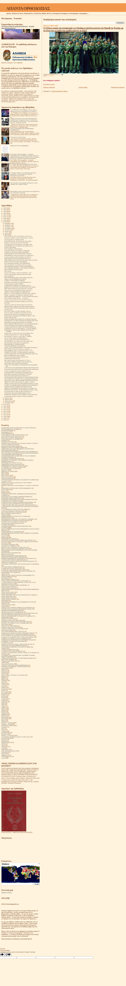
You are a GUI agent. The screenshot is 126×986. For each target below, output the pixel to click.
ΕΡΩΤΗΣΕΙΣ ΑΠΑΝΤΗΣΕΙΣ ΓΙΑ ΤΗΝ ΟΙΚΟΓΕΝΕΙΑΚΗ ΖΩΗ (18, 499)
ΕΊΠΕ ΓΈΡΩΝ (5, 489)
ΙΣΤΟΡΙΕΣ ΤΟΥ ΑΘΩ (7, 524)
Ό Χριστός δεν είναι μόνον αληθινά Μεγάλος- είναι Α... (18, 393)
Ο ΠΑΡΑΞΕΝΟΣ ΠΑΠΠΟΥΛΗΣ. (12, 358)
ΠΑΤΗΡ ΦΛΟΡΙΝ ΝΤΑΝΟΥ (8, 599)
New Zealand (5, 718)
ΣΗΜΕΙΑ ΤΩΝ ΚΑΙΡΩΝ (7, 619)
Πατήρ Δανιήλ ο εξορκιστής (9, 588)
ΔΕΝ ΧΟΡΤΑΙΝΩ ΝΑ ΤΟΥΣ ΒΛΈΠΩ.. (13, 269)
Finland (3, 697)
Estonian (3, 696)
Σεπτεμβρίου (8, 228)
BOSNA (3, 678)
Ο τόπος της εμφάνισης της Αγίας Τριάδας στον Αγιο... (18, 371)
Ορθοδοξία (4, 578)
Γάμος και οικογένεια (7, 478)
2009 (4, 418)
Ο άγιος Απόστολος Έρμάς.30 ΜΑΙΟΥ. (14, 284)
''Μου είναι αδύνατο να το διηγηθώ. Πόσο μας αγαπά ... (18, 265)
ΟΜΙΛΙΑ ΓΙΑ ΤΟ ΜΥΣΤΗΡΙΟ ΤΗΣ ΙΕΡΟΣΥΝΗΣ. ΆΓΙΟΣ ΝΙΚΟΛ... (20, 287)
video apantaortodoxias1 (8, 751)
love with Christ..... (9, 309)
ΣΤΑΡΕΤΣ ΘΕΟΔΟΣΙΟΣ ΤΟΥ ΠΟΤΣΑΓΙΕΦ (13, 628)
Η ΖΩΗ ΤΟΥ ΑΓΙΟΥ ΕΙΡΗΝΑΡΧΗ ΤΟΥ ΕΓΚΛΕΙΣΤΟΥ (16, 503)
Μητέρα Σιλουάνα (6, 554)
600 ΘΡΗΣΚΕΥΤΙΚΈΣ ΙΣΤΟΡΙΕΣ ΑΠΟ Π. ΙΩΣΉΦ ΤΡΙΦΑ (17, 427)
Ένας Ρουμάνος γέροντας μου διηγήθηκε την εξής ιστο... (18, 314)
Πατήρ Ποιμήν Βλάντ (7, 596)
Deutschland (4, 689)
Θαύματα (3, 515)
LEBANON (4, 714)
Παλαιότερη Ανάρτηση (118, 87)
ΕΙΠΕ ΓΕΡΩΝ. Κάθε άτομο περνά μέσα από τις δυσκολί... (18, 288)
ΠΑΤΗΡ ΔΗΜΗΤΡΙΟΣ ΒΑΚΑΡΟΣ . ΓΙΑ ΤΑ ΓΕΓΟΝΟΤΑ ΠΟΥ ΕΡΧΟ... (21, 296)
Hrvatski (3, 700)
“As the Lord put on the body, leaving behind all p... (17, 339)
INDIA (3, 703)
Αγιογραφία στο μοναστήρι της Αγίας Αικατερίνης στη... (18, 282)
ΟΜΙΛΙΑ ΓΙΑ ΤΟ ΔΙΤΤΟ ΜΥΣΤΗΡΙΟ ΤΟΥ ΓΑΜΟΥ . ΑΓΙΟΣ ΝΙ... (19, 382)
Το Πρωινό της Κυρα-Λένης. (18, 137)
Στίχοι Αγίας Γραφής (7, 630)
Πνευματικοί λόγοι (6, 604)
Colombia (4, 685)
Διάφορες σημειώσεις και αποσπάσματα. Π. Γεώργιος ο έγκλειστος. (20, 485)
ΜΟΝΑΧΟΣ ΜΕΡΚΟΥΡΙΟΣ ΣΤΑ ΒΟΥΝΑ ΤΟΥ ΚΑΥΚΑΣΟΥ (17, 558)
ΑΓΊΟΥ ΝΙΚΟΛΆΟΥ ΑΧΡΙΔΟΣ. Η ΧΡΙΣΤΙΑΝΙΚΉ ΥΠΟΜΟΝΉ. (19, 268)
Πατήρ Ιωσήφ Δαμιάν (7, 593)
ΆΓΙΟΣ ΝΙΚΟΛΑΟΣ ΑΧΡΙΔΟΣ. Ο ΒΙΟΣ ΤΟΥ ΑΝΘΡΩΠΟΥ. (18, 266)
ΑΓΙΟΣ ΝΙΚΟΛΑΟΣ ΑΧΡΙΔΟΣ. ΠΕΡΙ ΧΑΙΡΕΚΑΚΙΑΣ (17, 263)
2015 (4, 408)
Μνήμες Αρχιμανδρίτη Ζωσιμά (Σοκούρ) (12, 555)
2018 (4, 221)
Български (4, 752)
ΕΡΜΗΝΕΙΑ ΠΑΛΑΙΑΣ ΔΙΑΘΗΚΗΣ (10, 498)
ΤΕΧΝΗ (3, 648)
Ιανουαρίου (8, 402)
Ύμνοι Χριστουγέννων (7, 663)
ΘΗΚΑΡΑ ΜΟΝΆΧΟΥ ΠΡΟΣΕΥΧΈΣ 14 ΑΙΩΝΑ (14, 516)
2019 (4, 220)
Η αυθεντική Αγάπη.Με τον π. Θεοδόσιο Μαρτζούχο (17, 334)
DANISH (3, 687)
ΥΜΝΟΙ (3, 662)
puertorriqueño (5, 732)
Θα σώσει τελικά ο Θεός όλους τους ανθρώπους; (16, 342)
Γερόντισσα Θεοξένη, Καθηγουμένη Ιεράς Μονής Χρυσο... (19, 372)
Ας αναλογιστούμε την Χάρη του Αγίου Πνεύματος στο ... (18, 391)
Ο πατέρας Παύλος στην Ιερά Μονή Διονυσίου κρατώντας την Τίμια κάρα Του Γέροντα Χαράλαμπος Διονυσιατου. (23, 174)
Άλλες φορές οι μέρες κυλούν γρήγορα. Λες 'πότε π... (17, 360)
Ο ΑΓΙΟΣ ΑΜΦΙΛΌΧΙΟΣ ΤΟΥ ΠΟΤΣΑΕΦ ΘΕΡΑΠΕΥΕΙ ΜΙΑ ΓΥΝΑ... (21, 353)
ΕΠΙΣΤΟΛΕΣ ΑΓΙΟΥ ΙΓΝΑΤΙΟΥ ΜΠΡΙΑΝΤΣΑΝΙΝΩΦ (15, 496)
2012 (4, 413)
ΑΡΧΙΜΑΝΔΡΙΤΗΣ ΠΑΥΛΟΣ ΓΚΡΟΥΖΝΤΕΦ (13, 465)
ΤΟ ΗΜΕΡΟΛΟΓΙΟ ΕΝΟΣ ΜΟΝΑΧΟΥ (12, 651)
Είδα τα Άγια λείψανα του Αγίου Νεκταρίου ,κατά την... (17, 311)
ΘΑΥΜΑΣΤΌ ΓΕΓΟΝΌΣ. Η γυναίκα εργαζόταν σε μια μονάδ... (19, 352)
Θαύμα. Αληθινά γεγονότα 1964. (10, 513)
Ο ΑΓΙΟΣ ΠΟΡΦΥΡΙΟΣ (10, 247)
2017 (4, 404)
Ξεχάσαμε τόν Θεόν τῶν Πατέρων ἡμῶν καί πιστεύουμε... (18, 304)
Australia (3, 672)
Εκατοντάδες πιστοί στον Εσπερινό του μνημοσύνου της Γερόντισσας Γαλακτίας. (24, 192)
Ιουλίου (7, 231)
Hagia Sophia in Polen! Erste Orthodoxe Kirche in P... (17, 258)
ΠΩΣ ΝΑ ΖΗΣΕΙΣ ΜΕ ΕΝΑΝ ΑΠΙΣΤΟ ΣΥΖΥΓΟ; (14, 614)
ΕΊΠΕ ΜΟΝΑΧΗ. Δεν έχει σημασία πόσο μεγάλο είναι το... (19, 246)
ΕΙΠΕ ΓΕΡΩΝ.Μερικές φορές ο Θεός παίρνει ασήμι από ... (19, 277)
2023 (4, 213)
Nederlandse (5, 717)
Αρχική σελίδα (83, 87)
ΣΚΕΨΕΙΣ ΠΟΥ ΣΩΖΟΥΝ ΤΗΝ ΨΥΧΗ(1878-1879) (15, 621)
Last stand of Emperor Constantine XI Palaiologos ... (17, 250)
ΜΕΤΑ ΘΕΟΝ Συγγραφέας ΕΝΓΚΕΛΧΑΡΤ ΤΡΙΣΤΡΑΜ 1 (18, 322)
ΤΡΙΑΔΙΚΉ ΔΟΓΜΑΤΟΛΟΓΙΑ (9, 661)
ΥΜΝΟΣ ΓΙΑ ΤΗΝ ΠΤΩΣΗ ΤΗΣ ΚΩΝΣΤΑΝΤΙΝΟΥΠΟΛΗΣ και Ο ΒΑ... (21, 383)
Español (3, 694)
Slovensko (4, 739)
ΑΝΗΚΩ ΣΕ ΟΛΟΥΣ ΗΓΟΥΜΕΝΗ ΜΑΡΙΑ (12, 447)
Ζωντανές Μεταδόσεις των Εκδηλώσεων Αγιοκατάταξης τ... (19, 325)
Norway (3, 721)
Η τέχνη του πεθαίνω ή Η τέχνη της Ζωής (12, 510)
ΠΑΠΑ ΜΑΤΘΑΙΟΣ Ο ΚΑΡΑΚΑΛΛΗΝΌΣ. (14, 344)
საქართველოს (5, 756)
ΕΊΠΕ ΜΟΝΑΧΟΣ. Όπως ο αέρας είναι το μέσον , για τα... (18, 350)
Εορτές (3, 491)
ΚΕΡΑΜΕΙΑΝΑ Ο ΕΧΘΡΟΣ (8, 538)
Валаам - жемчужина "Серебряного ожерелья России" (18, 295)
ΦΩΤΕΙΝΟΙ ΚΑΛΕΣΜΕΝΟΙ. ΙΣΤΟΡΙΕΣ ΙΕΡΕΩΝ (14, 666)
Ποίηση (3, 606)
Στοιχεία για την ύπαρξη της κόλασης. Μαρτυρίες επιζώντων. (18, 633)
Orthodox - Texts (6, 724)
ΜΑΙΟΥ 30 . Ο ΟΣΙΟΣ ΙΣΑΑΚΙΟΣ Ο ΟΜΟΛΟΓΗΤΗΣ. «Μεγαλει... (20, 293)
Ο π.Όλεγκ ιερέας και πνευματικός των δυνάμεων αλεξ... (18, 244)
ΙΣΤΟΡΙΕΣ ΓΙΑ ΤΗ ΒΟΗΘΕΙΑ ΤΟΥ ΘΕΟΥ (12, 522)
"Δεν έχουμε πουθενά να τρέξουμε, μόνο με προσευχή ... (18, 361)
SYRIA (3, 744)
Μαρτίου (7, 399)
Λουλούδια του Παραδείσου (9, 545)
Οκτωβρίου (8, 226)
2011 (4, 414)
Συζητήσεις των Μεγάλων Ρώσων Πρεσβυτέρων (14, 638)
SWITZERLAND (5, 742)
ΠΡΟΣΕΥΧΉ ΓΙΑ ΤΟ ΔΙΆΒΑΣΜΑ (19, 145)
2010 (4, 416)
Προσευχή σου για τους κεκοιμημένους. (12, 611)
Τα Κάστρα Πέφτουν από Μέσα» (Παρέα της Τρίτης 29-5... (19, 301)
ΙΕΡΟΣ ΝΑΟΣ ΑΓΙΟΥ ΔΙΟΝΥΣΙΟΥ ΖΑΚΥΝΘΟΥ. (16, 363)
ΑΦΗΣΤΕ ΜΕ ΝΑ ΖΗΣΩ (10, 317)
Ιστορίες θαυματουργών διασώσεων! (11, 523)
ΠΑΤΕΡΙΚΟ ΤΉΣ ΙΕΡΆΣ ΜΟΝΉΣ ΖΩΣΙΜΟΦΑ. (14, 585)
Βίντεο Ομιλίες (5, 475)
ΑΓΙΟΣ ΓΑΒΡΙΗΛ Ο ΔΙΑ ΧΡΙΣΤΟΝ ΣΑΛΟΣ (13, 435)
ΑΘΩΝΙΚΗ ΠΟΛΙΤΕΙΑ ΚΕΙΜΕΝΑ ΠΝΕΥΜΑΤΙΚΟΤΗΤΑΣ (18, 386)
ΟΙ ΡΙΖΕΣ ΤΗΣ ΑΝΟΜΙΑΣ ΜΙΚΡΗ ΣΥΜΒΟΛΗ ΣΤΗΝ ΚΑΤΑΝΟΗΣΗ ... (21, 385)
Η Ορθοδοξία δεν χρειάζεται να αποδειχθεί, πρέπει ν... (18, 285)
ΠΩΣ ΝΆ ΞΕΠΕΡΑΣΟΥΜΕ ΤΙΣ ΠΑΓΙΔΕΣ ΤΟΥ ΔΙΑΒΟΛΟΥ (17, 616)
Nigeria (3, 720)
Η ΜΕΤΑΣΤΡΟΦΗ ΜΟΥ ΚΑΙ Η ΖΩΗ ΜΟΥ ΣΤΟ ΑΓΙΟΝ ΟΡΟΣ (18, 505)
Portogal (3, 731)
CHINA (3, 683)
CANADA (4, 680)
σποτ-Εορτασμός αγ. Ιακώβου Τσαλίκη (14, 239)
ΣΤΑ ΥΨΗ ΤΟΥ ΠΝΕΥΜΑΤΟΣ (9, 626)
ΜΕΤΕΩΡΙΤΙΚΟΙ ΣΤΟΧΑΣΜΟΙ (9, 553)
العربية (3, 758)
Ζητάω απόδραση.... (9, 276)
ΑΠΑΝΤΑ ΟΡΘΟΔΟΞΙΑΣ (28, 8)
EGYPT (3, 690)
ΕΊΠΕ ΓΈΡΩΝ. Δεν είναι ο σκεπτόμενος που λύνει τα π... (18, 236)
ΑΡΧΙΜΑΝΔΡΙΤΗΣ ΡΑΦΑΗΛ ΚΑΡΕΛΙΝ (12, 467)
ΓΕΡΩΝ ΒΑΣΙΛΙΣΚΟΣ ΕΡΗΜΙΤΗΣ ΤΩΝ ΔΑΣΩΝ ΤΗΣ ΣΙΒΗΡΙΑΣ (19, 479)
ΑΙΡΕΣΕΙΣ (4, 440)
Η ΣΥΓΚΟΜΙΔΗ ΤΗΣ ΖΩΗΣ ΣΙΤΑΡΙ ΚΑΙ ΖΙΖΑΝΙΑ (14, 509)
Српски (3, 753)
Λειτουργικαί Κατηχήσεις (8, 544)
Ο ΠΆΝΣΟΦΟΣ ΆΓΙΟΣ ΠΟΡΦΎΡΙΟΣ (11, 568)
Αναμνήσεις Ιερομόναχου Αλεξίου (10, 446)
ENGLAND (4, 693)
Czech (3, 686)
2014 (4, 409)
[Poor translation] (7, 954)
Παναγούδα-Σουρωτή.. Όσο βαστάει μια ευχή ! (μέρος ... (18, 241)
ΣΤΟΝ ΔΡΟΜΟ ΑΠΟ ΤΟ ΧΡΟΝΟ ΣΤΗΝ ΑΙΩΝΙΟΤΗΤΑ (16, 634)
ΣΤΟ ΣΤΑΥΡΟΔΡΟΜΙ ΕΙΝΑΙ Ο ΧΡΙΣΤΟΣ (12, 631)
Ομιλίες (3, 574)
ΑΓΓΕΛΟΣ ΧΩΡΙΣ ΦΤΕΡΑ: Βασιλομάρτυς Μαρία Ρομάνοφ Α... (20, 308)
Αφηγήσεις (4, 470)
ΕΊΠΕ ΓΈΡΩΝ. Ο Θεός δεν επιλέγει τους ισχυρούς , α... (18, 349)
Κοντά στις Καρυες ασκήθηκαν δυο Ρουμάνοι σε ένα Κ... (18, 312)
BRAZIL (3, 679)
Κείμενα (3, 536)
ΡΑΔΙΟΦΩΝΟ (5, 617)
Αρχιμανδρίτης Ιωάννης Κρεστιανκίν (11, 464)
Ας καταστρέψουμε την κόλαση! (10, 468)
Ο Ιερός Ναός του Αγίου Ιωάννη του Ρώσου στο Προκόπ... (19, 396)
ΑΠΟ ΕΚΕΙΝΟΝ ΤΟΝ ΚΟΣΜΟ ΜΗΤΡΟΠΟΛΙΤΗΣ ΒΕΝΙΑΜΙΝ (18, 451)
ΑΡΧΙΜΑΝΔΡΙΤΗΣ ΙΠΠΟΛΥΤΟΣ (10, 463)
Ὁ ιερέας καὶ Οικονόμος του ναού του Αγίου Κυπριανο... (18, 299)
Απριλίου (7, 398)
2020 (4, 218)
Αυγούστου (8, 229)
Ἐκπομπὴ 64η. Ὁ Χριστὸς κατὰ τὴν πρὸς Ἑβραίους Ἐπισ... (19, 333)
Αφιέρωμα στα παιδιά (7, 471)
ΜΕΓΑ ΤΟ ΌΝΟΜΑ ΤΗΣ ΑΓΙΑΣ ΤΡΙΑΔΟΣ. (14, 355)
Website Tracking (6, 893)
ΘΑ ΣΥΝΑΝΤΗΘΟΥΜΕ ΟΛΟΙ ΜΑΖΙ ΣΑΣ (12, 512)
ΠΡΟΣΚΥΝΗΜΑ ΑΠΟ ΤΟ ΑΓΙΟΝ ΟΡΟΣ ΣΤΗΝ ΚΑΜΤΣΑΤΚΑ (18, 613)
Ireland (3, 706)
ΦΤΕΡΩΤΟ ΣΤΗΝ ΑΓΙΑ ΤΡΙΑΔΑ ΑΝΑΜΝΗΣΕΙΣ (14, 665)
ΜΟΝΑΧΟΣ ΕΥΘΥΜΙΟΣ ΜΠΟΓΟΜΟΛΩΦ (13, 557)
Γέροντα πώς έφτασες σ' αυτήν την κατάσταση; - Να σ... (18, 272)
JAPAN (3, 710)
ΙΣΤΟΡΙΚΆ (4, 527)
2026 (4, 208)
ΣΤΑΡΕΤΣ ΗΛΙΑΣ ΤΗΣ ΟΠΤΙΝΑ (10, 627)
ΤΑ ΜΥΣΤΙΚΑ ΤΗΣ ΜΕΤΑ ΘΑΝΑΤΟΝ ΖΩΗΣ (13, 645)
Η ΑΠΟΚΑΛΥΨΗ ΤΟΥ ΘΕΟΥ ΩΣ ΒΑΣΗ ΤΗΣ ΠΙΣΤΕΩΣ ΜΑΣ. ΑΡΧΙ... (21, 320)
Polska (3, 729)
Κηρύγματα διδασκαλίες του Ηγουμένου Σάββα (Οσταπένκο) (18, 541)
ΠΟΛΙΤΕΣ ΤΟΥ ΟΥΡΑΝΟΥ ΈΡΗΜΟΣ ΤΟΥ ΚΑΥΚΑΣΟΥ (16, 607)
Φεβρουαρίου (8, 401)
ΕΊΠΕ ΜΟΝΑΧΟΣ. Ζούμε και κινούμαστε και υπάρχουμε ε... (19, 255)
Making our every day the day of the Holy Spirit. (16, 242)
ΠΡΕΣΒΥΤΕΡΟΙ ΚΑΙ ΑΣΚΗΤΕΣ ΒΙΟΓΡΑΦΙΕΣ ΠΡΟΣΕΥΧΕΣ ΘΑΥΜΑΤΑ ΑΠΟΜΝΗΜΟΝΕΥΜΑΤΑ (18, 609)
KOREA (3, 713)
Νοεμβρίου (8, 225)
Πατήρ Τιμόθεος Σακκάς (8, 597)
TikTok (3, 745)
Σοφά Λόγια (4, 624)
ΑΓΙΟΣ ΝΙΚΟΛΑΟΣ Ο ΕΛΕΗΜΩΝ (10, 439)
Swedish (3, 741)
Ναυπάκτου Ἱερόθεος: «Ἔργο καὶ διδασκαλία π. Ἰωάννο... (19, 238)
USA (2, 748)
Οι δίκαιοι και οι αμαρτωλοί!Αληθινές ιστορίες (13, 569)
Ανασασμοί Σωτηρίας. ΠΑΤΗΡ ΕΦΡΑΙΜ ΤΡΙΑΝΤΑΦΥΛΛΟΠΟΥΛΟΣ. (21, 380)
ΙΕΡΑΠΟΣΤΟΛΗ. (6, 517)
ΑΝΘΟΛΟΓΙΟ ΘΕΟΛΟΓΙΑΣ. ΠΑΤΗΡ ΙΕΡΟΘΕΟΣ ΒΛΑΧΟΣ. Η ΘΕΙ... (21, 390)
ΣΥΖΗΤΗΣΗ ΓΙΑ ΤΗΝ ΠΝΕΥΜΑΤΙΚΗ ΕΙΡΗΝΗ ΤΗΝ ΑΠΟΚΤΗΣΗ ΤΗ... (21, 367)
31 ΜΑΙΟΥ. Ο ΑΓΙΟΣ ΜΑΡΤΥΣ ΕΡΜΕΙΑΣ (14, 280)
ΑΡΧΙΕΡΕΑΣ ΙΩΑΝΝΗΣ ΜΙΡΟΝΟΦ (11, 458)
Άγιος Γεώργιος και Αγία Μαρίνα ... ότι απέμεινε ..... (17, 298)
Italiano (3, 708)
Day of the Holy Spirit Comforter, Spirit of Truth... (16, 357)
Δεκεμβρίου (8, 223)
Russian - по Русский (7, 735)
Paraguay (4, 727)
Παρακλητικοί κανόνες (7, 583)
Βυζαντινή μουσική (6, 477)
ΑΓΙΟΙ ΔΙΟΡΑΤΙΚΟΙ (6, 433)
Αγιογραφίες (4, 432)
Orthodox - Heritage (7, 722)
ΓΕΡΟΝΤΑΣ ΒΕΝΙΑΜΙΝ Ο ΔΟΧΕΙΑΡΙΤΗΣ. (14, 346)
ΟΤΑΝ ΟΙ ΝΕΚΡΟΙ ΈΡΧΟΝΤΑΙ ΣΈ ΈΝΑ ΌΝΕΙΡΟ (15, 581)
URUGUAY (4, 746)
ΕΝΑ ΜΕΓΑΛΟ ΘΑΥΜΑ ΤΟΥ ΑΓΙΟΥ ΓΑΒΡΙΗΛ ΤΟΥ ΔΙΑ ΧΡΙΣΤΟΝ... (21, 394)
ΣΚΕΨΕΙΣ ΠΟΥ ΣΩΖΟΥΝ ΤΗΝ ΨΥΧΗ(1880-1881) (15, 623)
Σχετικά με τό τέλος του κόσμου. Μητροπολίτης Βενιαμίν (17, 644)
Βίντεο (3, 474)
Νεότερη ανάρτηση (49, 87)
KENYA (3, 711)
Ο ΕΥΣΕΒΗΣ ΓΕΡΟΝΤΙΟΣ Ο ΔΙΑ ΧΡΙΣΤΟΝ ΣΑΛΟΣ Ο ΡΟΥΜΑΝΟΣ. (20, 564)
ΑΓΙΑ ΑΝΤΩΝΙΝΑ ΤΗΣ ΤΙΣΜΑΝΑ (10, 429)
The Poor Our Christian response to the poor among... (18, 274)
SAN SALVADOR (6, 738)
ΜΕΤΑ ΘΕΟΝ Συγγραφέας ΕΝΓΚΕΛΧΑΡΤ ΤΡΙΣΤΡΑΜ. (18, 374)
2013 (4, 411)
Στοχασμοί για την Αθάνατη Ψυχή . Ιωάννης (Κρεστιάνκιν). (17, 637)
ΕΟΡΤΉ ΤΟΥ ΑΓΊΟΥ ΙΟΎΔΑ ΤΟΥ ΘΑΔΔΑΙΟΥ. (15, 261)
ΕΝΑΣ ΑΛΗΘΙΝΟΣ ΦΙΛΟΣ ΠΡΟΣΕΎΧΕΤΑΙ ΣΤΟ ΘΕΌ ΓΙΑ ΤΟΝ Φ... (21, 260)
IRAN (2, 704)
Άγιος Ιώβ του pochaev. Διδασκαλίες (11, 437)
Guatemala (4, 699)
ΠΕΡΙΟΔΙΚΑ (4, 600)
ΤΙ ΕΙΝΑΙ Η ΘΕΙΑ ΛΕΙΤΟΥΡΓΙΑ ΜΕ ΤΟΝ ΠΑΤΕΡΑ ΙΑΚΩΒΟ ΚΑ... (20, 327)
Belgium (3, 676)
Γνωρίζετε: (4, 481)
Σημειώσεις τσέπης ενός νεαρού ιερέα (12, 620)
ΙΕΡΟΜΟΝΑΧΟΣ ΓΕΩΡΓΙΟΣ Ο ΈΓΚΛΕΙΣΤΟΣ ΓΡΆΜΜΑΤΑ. (17, 519)
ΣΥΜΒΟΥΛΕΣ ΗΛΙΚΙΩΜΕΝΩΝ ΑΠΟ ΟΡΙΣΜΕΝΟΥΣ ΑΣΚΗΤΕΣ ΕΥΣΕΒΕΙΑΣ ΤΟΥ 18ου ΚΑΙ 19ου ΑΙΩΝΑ (18, 640)
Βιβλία (3, 472)
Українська (4, 755)
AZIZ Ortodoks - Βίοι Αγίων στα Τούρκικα (12, 675)
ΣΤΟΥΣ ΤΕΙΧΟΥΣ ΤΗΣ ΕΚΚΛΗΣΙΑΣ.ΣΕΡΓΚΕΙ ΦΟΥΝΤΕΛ (17, 635)
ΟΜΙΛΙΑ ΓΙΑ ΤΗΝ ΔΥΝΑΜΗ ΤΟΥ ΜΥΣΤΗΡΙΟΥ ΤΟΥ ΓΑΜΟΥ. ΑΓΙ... (20, 388)
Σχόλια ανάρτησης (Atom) (59, 91)
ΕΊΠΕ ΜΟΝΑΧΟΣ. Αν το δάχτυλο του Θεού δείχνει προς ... (19, 341)
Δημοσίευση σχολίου (49, 84)
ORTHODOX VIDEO (7, 725)
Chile (2, 682)
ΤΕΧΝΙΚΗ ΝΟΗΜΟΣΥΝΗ (8, 649)
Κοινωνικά (4, 543)
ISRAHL (3, 707)
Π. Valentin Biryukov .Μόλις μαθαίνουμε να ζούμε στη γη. (17, 582)
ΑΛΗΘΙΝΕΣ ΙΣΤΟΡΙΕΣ (7, 442)
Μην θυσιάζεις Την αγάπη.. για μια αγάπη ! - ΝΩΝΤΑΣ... (18, 336)
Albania (3, 669)
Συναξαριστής (5, 642)
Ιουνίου (7, 233)
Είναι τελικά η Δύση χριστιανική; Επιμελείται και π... (17, 375)
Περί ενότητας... (8, 271)
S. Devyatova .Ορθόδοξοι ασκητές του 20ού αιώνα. (15, 737)
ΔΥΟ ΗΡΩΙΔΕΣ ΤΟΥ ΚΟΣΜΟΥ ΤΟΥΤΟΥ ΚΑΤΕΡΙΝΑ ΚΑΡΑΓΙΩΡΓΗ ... (21, 379)
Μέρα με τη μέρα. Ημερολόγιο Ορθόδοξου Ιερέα (14, 548)
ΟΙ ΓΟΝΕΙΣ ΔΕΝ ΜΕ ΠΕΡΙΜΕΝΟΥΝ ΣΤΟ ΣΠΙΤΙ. (23, 164)
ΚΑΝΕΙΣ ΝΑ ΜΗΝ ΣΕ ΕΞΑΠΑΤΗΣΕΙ (11, 531)
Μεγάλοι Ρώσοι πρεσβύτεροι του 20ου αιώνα (14, 547)
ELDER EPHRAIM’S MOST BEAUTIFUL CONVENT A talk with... (20, 319)
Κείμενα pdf (4, 537)
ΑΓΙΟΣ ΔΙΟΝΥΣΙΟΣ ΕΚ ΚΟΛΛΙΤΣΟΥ (11, 436)
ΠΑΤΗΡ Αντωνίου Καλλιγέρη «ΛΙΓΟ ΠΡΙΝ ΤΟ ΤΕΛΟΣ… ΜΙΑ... (20, 316)
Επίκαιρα (3, 492)
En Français (4, 692)
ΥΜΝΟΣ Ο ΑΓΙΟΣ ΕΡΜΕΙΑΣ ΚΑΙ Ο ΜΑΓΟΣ (15, 279)
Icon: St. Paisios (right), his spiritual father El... (16, 338)
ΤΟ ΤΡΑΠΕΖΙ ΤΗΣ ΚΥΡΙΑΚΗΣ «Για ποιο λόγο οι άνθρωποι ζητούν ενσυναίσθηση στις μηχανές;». (23, 110)
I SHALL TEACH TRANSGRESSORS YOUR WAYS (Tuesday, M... (21, 347)
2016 (4, 406)
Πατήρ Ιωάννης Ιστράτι (7, 592)
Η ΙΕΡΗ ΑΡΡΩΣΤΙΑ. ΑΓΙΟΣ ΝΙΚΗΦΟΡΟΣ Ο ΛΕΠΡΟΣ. (18, 253)
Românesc (4, 734)
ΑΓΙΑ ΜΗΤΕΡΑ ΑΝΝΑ (7, 430)
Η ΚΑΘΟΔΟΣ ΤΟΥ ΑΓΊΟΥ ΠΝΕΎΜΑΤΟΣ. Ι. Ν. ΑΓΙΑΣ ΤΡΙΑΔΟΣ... (20, 328)
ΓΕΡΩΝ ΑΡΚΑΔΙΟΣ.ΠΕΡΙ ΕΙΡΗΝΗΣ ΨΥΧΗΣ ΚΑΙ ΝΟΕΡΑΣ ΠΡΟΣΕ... (21, 377)
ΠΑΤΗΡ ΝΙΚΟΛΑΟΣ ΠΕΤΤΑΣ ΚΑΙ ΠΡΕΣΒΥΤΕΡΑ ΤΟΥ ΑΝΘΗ (18, 595)
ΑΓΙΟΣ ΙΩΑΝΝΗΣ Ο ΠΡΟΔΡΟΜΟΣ (13, 249)
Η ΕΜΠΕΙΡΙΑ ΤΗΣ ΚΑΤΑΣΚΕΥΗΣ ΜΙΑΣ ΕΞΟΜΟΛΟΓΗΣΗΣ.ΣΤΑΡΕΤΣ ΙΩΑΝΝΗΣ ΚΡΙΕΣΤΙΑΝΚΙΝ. (17, 501)
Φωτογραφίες (50, 75)
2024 (4, 211)
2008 (4, 420)
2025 (4, 209)
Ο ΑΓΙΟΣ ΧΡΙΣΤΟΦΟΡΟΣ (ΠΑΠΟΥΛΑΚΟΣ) (13, 560)
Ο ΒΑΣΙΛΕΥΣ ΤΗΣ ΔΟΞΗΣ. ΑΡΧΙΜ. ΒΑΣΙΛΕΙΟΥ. (16, 252)
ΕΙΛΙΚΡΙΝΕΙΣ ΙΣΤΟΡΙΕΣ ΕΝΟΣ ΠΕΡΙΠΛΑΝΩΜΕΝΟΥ (16, 488)
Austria (3, 673)
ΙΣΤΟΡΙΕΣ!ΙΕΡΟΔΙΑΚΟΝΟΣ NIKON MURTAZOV (15, 526)
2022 (4, 215)
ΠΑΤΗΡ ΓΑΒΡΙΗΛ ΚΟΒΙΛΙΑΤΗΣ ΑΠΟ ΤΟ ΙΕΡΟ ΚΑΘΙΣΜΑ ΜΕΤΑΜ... (21, 324)
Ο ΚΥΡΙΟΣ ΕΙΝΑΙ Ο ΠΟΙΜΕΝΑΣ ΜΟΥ (12, 567)
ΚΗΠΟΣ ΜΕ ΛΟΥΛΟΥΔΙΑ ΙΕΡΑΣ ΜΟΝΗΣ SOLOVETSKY (17, 540)
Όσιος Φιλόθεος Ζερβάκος (8, 579)
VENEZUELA (5, 749)
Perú (2, 728)
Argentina (4, 670)
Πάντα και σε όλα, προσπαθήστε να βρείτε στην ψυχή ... (18, 290)
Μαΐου (6, 234)
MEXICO (3, 715)
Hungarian (4, 701)
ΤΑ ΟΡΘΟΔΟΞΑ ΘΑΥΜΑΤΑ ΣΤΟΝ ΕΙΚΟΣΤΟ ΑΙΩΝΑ (15, 647)
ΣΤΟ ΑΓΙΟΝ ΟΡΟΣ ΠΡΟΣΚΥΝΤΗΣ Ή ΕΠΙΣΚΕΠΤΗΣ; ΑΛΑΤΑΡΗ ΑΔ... (21, 369)
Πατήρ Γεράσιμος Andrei (8, 586)
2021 (4, 216)
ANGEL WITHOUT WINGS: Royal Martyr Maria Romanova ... (19, 306)
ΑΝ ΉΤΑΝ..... (7, 303)
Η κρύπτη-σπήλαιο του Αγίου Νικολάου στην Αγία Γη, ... (18, 257)
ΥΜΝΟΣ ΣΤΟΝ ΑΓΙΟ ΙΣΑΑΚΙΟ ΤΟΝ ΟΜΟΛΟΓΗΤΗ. (17, 291)
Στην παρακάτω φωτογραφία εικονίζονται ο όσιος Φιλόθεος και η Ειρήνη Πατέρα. (24, 183)
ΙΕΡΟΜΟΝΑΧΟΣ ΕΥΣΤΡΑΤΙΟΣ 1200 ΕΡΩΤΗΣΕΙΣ (15, 520)
